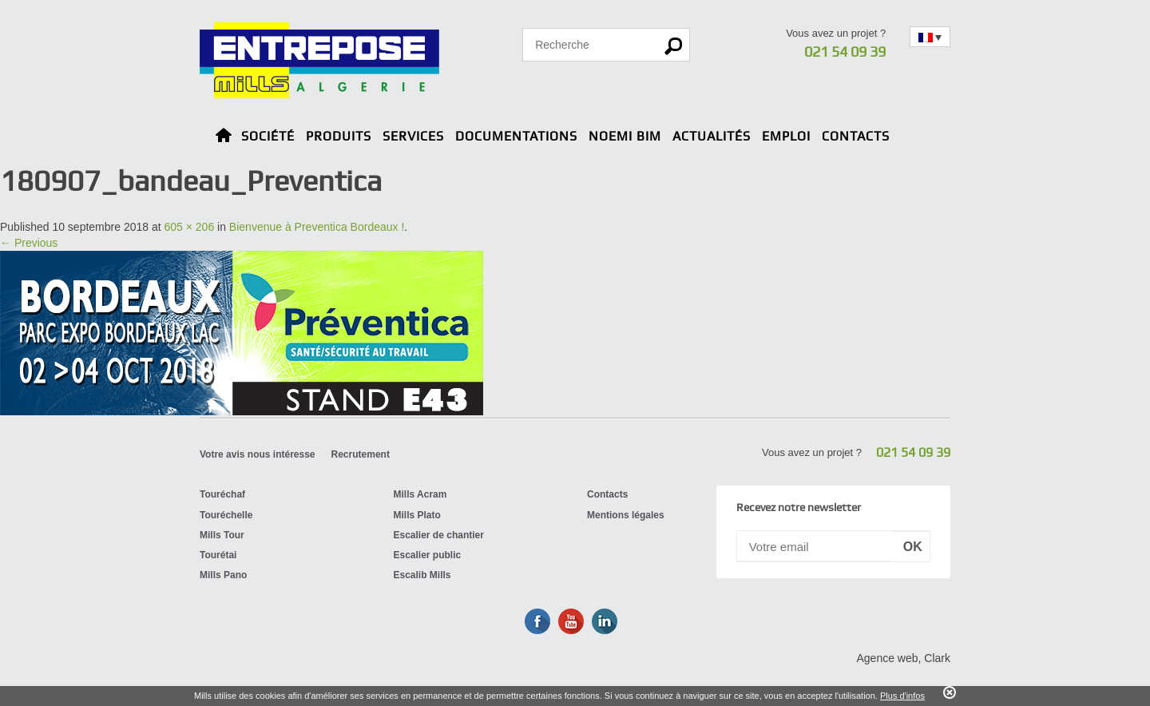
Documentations (516, 136)
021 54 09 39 (845, 51)
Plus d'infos (902, 695)
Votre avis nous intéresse (257, 454)
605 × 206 (190, 226)
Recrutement (360, 454)
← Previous (29, 242)
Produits (338, 136)
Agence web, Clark (903, 658)
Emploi (786, 136)
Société (268, 136)
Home (224, 137)
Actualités (711, 136)
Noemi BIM (625, 136)
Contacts (856, 136)
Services (413, 136)
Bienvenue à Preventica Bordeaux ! (316, 226)
